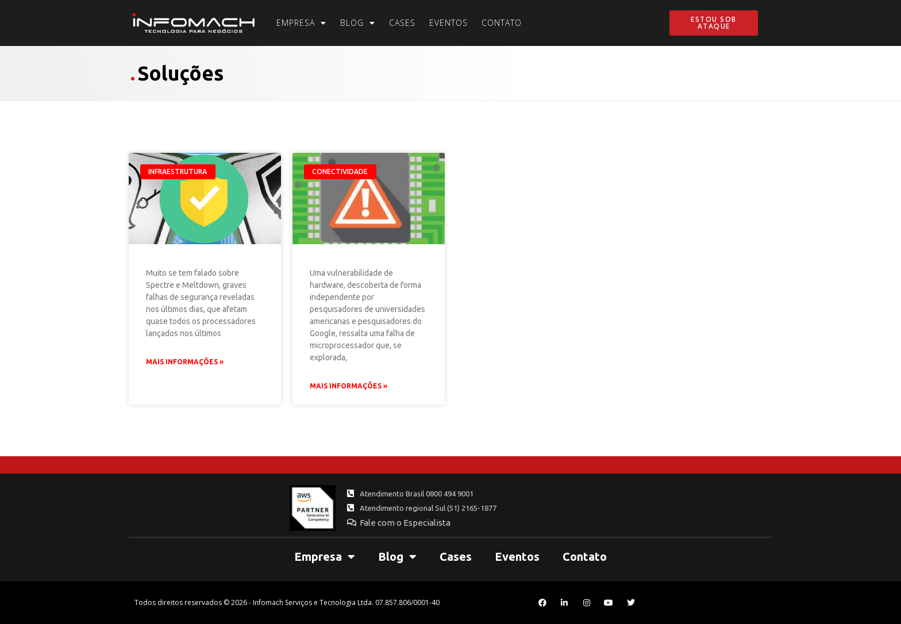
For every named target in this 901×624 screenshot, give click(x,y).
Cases (402, 22)
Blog (357, 23)
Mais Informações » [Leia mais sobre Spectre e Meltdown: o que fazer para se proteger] (185, 361)
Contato (502, 22)
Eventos (448, 22)
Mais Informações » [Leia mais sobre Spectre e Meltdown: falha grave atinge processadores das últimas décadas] (348, 386)
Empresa (301, 23)
